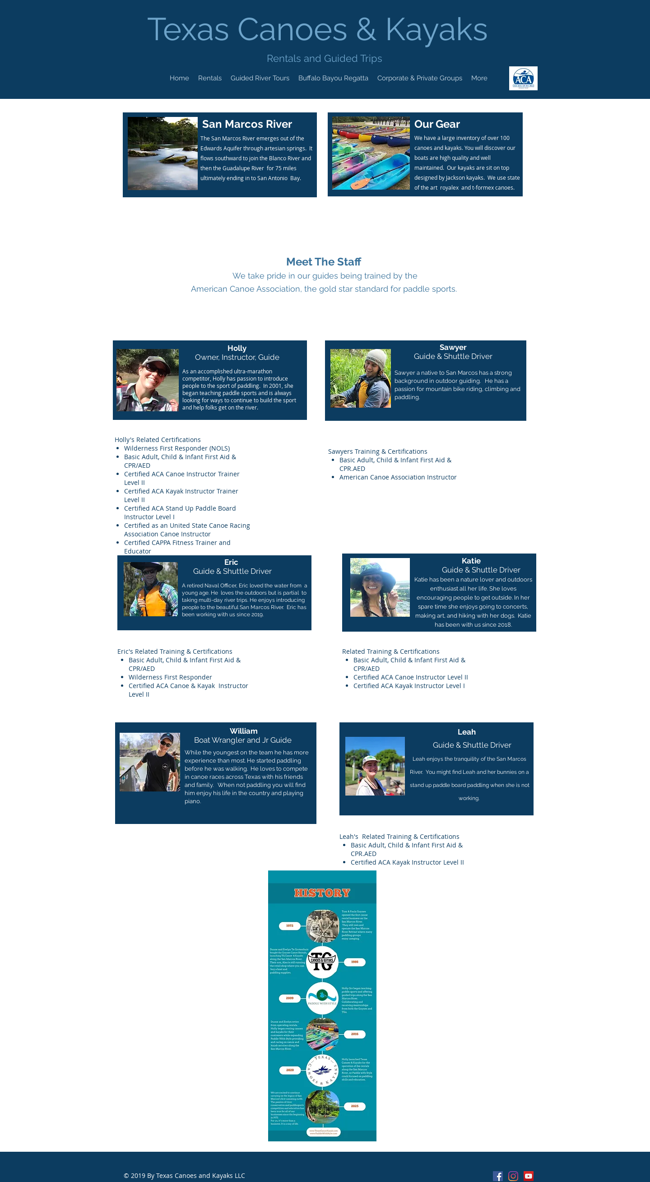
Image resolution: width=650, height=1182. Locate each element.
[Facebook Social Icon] (498, 1176)
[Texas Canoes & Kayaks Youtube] (529, 1176)
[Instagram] (513, 1176)
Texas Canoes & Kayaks (321, 28)
